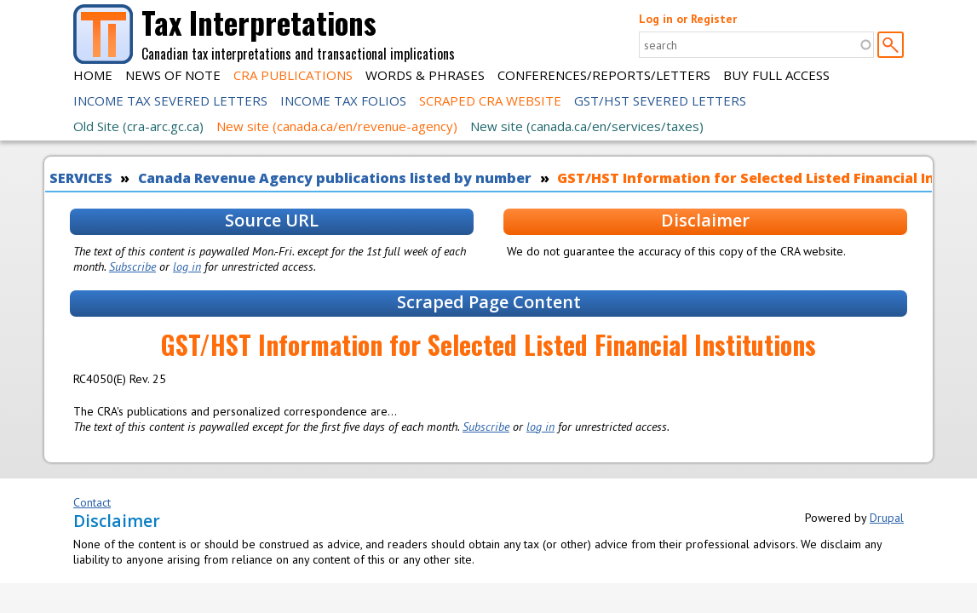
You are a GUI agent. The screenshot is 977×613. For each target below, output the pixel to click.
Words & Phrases (425, 74)
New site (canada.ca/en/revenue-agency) (336, 126)
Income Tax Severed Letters (170, 100)
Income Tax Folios (343, 100)
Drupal (887, 517)
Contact (92, 502)
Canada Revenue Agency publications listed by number (335, 178)
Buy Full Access (776, 74)
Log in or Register (688, 18)
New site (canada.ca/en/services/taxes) (587, 126)
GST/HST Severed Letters (660, 100)
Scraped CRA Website (490, 100)
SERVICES (80, 178)
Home (92, 74)
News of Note (173, 74)
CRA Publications (293, 74)
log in (187, 266)
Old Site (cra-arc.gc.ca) (138, 126)
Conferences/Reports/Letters (603, 74)
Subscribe (132, 266)
